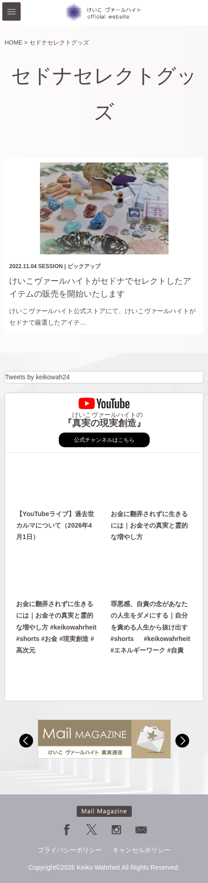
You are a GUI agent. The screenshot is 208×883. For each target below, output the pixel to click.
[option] (104, 739)
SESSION (50, 266)
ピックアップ (84, 266)
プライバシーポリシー (70, 850)
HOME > (16, 42)
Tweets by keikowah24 (37, 377)
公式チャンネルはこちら (104, 440)
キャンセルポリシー (141, 850)
